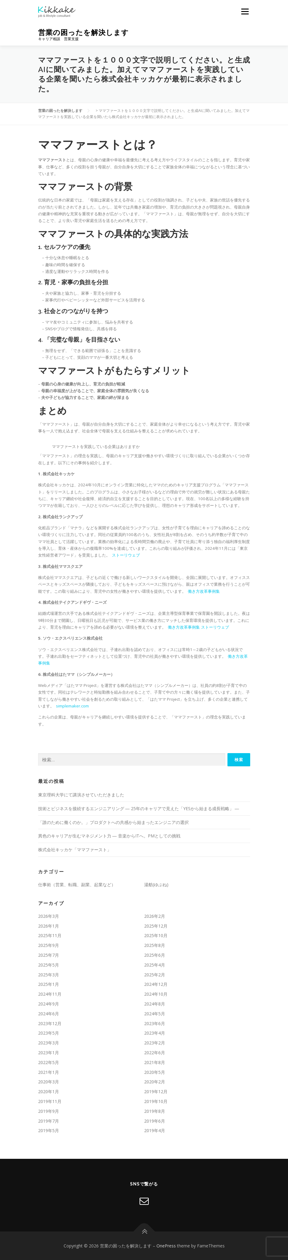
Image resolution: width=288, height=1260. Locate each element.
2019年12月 (156, 1091)
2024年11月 (49, 994)
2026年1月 (48, 926)
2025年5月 (48, 965)
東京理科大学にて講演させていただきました (81, 795)
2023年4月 (154, 1033)
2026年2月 (154, 916)
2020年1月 (48, 1091)
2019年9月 (48, 1111)
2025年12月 (156, 926)
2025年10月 (156, 935)
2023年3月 (48, 1043)
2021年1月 (48, 1072)
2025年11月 (49, 935)
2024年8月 (154, 1004)
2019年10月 (156, 1101)
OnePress (166, 1246)
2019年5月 (48, 1130)
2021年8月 (154, 1062)
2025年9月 (48, 945)
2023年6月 (154, 1023)
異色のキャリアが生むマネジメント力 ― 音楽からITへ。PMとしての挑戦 (109, 836)
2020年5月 (154, 1072)
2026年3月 (48, 916)
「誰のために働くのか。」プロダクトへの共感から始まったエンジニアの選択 (113, 822)
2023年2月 (154, 1043)
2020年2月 (154, 1082)
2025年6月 (154, 955)
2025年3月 (48, 975)
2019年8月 (154, 1111)
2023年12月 (49, 1023)
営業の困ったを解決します (83, 32)
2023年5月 (48, 1033)
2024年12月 (156, 984)
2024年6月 (48, 1014)
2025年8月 (154, 945)
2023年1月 (48, 1052)
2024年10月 (156, 994)
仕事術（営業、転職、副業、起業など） (77, 884)
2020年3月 (48, 1082)
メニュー (244, 11)
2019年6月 (154, 1121)
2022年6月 (154, 1052)
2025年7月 (48, 955)
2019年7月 (48, 1121)
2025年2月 (154, 975)
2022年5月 (48, 1062)
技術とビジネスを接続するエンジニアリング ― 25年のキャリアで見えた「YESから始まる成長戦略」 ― (138, 808)
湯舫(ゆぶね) (156, 884)
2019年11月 (49, 1101)
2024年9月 (48, 1004)
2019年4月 (154, 1130)
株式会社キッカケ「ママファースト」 (74, 849)
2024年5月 (154, 1014)
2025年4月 (154, 965)
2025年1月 (48, 984)
